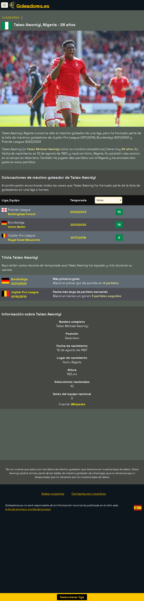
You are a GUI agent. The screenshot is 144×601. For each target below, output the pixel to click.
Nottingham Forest (21, 214)
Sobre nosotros (53, 510)
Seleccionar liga (72, 597)
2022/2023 (78, 212)
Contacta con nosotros (89, 510)
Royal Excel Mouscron (24, 240)
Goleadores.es (32, 6)
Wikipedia (78, 404)
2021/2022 (78, 225)
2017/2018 (78, 237)
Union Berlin (16, 227)
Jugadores (11, 17)
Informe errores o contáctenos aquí (27, 526)
